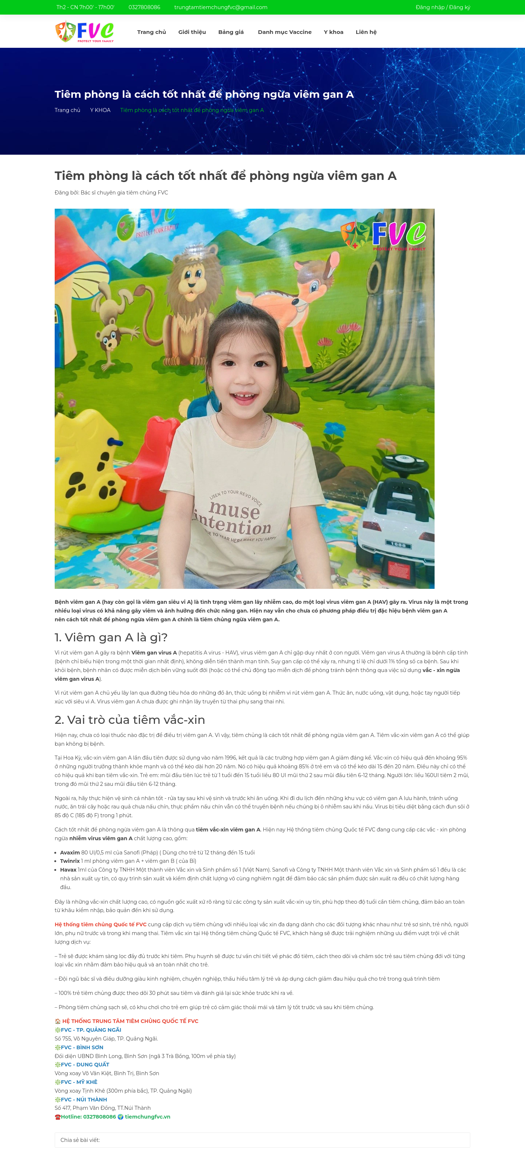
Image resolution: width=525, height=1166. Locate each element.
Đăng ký (459, 7)
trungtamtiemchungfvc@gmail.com (221, 7)
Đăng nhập (430, 7)
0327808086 (144, 7)
